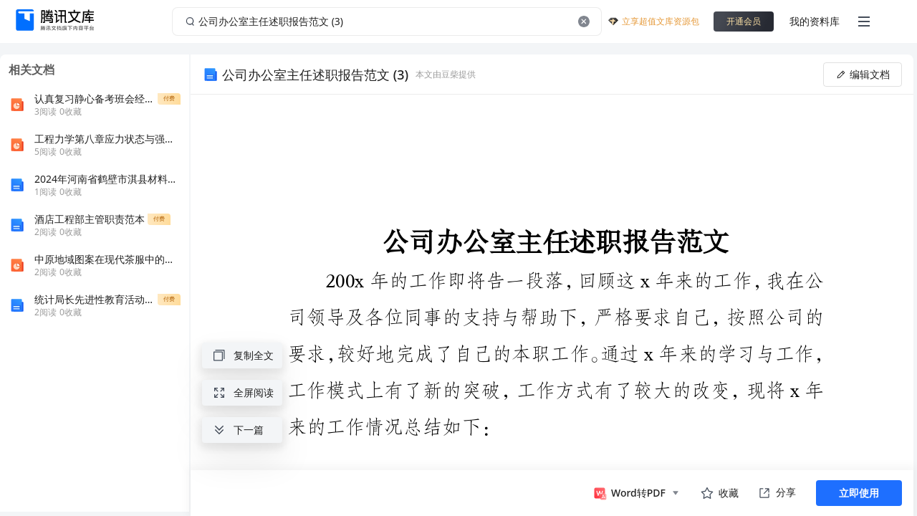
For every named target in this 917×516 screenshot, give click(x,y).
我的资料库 (814, 21)
